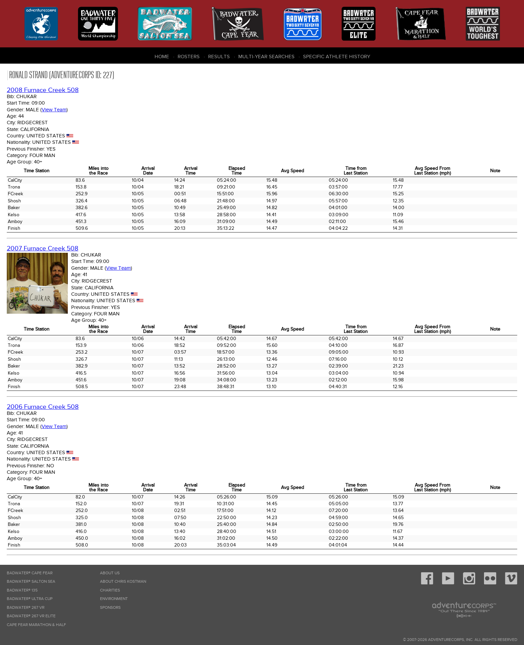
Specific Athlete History (336, 56)
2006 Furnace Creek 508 (43, 407)
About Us (110, 573)
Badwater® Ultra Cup (30, 599)
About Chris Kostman (123, 581)
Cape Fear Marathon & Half (36, 625)
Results (219, 56)
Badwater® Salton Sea (31, 581)
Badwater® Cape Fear (30, 573)
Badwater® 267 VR (25, 607)
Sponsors (110, 607)
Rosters (189, 56)
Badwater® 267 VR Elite (31, 616)
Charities (110, 590)
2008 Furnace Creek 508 (43, 90)
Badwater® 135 (22, 590)
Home (162, 56)
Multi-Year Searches (266, 56)
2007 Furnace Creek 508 (42, 248)
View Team (54, 110)
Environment (114, 599)
